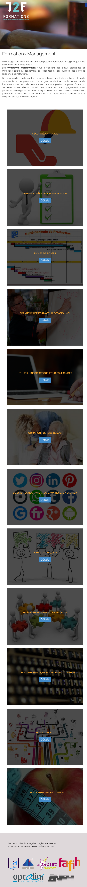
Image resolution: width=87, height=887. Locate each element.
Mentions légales (27, 843)
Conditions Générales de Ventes (24, 846)
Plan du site (48, 846)
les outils (13, 843)
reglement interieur (47, 843)
